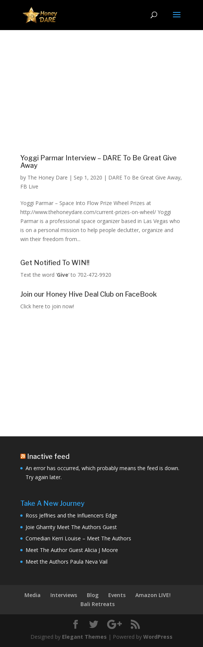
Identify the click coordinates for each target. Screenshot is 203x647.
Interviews (63, 595)
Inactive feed (48, 456)
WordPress (158, 636)
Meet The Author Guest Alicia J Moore (72, 549)
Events (117, 595)
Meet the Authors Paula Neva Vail (67, 561)
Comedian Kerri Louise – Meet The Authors (78, 538)
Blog (92, 595)
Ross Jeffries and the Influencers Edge (71, 515)
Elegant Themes (84, 636)
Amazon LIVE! (153, 595)
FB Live (29, 186)
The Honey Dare (47, 177)
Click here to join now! (47, 306)
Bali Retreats (97, 604)
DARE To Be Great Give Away (144, 177)
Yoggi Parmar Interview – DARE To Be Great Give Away (98, 161)
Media (32, 595)
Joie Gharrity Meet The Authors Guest (71, 527)
